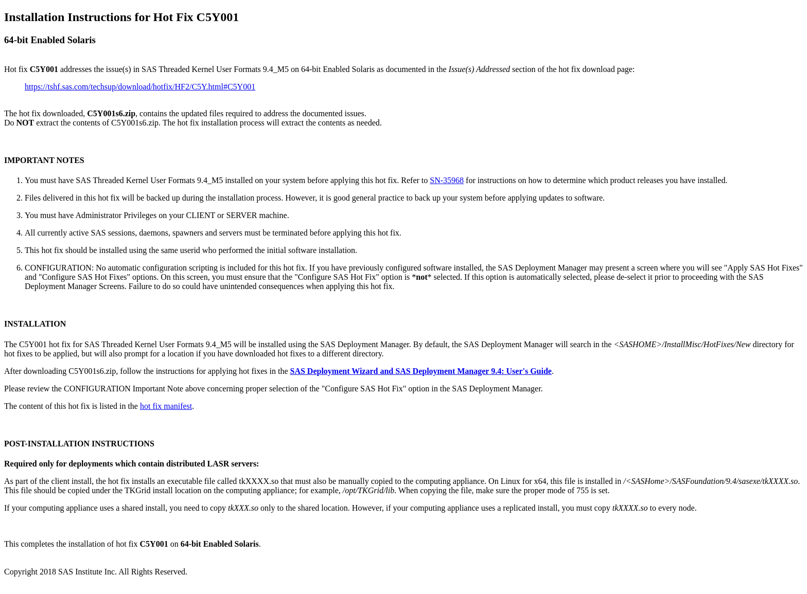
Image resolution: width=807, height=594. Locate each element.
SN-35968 (447, 180)
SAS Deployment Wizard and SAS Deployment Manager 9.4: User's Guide (420, 371)
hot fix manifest (166, 406)
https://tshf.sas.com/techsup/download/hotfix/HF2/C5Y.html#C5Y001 (140, 86)
